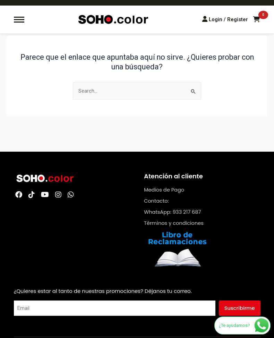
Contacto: (156, 200)
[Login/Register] (225, 19)
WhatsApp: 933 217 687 (172, 212)
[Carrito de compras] (256, 19)
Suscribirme (239, 308)
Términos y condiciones (174, 223)
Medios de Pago (164, 189)
